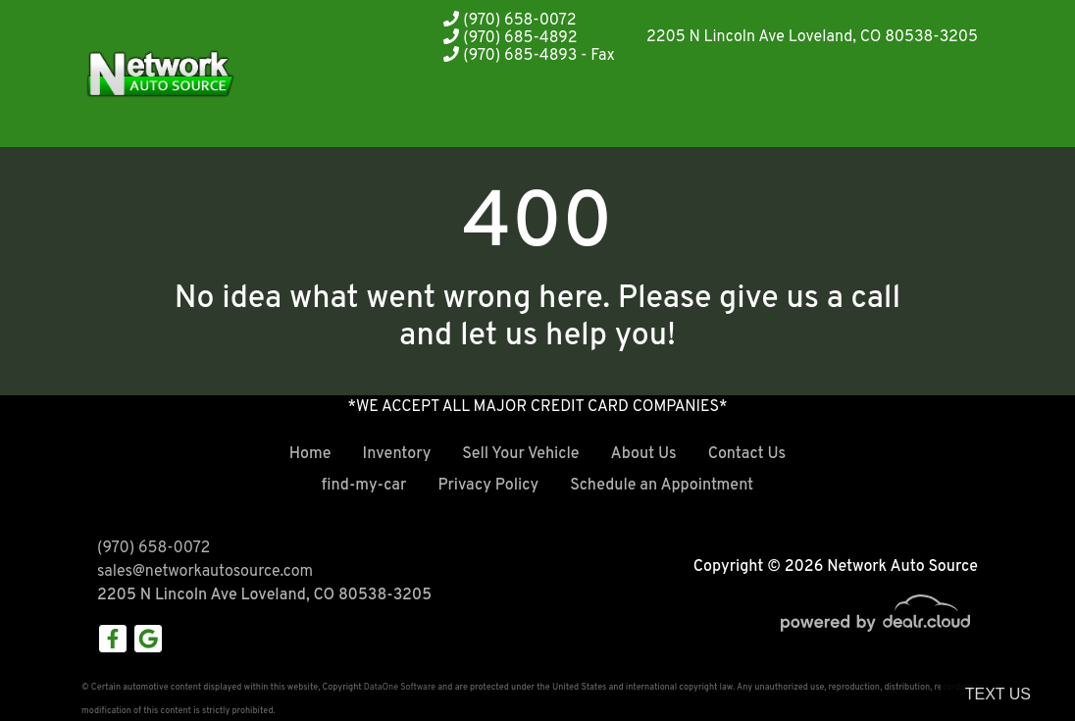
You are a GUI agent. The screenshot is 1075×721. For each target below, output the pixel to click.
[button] (685, 110)
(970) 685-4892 (510, 38)
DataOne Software (399, 687)
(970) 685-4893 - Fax (528, 56)
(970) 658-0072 (509, 20)
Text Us (998, 694)
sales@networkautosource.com (205, 572)
